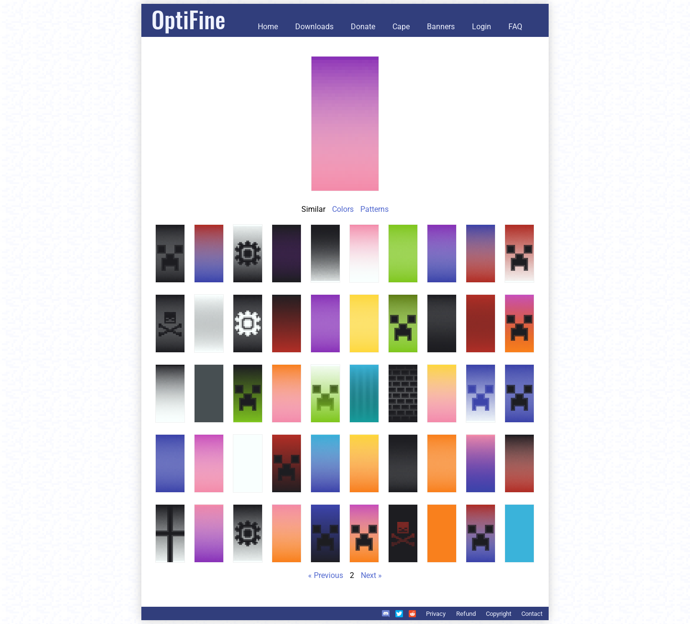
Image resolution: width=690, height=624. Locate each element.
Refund (466, 613)
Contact (531, 613)
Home (268, 26)
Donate (363, 26)
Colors (343, 209)
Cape (401, 26)
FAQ (515, 26)
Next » (371, 575)
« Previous (325, 575)
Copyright (498, 613)
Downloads (314, 26)
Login (481, 26)
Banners (441, 26)
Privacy (436, 613)
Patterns (374, 209)
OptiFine (188, 19)
